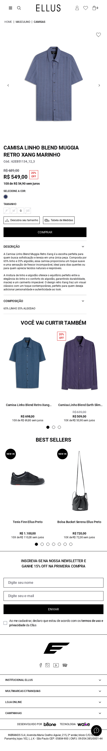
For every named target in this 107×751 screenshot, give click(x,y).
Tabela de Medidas (62, 220)
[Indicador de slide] (47, 427)
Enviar (53, 609)
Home (8, 21)
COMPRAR (45, 232)
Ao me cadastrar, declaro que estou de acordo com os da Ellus (56, 623)
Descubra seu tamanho (24, 220)
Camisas (39, 21)
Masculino (23, 21)
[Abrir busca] (19, 8)
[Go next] (99, 85)
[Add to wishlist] (98, 35)
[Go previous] (8, 85)
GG (28, 210)
